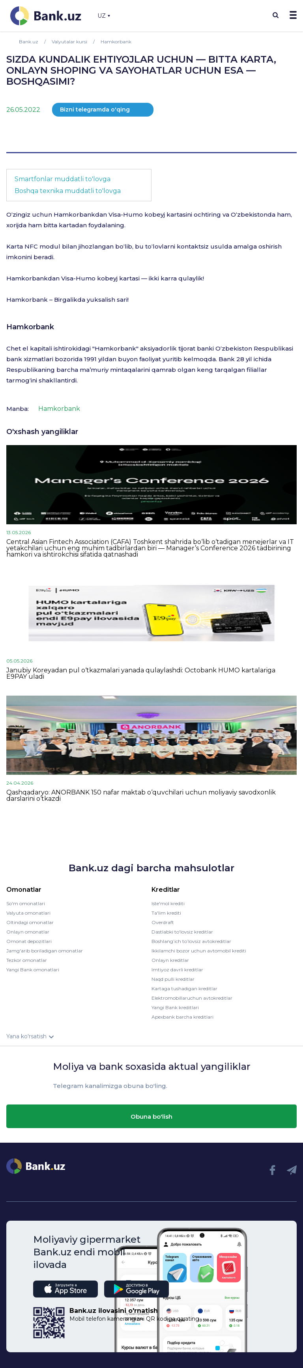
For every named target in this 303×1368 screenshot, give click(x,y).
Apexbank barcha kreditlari (182, 1017)
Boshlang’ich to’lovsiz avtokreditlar (191, 941)
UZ (103, 16)
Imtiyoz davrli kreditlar (177, 970)
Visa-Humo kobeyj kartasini (150, 214)
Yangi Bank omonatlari (32, 970)
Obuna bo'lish (151, 1116)
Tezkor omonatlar (26, 960)
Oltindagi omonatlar (30, 922)
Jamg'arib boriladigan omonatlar (44, 951)
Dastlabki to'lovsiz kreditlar (182, 932)
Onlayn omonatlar (27, 932)
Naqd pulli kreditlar (173, 979)
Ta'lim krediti (166, 913)
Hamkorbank (30, 327)
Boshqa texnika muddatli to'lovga (68, 191)
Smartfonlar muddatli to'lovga (62, 179)
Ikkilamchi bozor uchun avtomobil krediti (199, 951)
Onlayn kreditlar (170, 960)
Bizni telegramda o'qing (95, 109)
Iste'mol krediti (168, 903)
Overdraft (163, 922)
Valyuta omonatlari (28, 913)
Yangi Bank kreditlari (175, 1007)
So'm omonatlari (25, 903)
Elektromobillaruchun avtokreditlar (192, 998)
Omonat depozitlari (29, 941)
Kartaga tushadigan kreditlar (184, 988)
